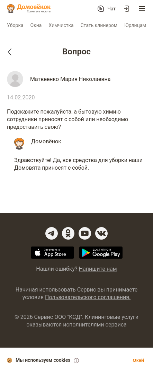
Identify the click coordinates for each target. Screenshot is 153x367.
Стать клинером (99, 25)
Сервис (86, 289)
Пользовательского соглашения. (87, 297)
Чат (111, 8)
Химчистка (60, 25)
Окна (36, 25)
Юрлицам (135, 25)
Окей (138, 360)
